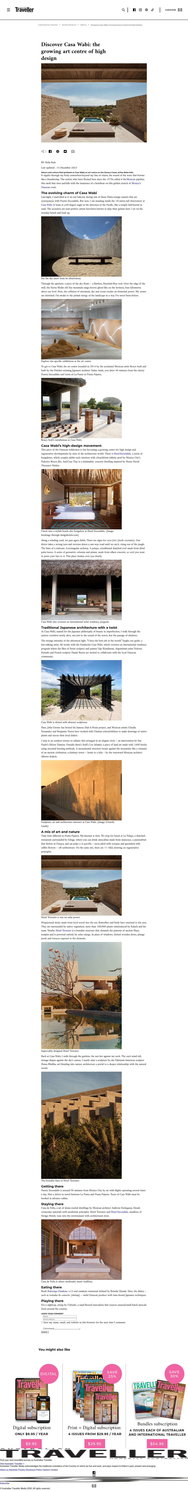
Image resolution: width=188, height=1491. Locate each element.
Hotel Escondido (122, 454)
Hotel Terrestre (63, 930)
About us (4, 1470)
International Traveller (48, 25)
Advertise (13, 1470)
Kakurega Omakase (57, 1291)
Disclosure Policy (34, 1470)
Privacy (21, 1470)
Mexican (131, 179)
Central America (69, 25)
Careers (46, 1470)
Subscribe (173, 9)
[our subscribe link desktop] (94, 1406)
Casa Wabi (46, 205)
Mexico (83, 25)
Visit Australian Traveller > (12, 1464)
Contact (54, 1470)
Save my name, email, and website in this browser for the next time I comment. (85, 1322)
